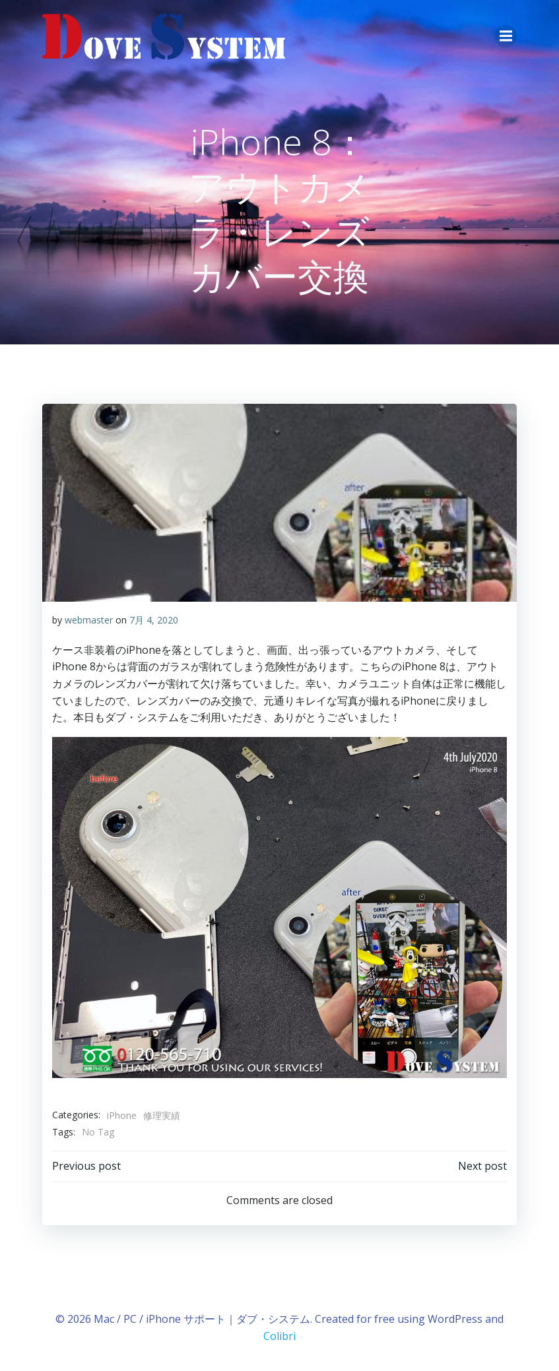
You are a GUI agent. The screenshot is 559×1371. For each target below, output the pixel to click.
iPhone (122, 1115)
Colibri (279, 1336)
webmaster (89, 620)
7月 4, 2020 (153, 620)
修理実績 (161, 1115)
